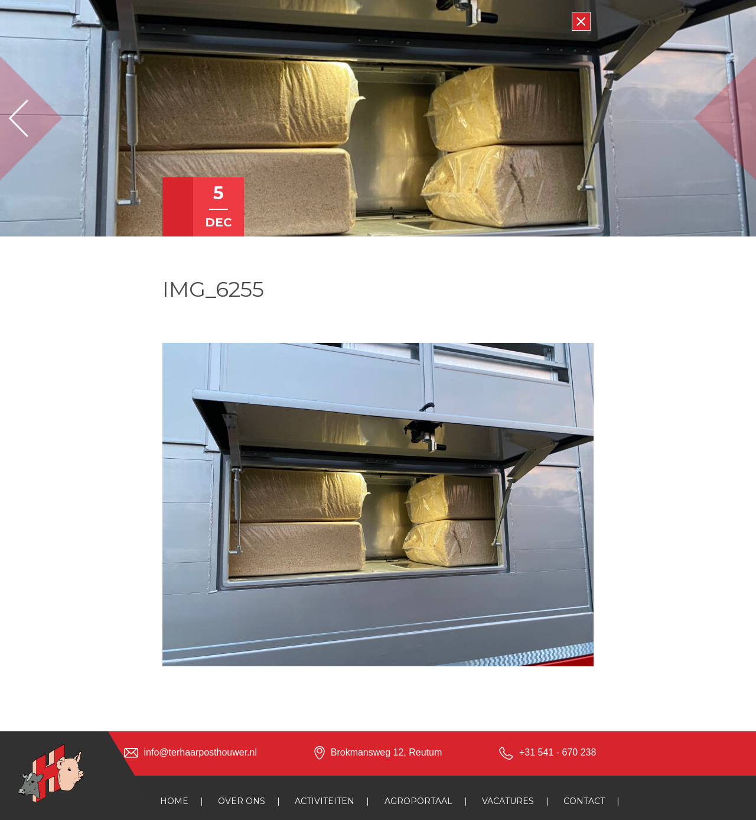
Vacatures (508, 801)
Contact (584, 801)
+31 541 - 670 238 (557, 752)
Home (174, 801)
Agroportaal (418, 801)
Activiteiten (324, 801)
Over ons (241, 801)
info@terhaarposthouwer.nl (200, 752)
